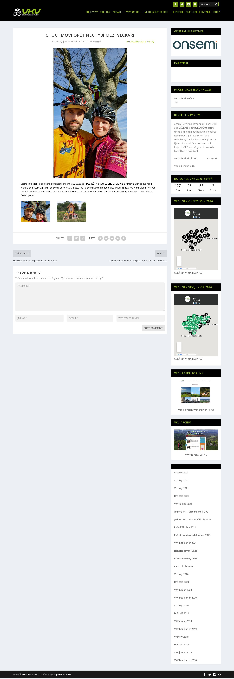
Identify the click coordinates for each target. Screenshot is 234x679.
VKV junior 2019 (183, 621)
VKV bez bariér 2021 (185, 543)
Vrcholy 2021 (181, 488)
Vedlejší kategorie (156, 13)
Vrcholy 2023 (181, 473)
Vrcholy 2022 (181, 481)
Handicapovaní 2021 (185, 551)
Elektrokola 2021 (183, 567)
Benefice (178, 13)
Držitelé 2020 (181, 582)
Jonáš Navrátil (63, 675)
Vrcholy (105, 13)
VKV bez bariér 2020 (185, 598)
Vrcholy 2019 (181, 606)
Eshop (216, 13)
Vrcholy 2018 (181, 637)
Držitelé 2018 (181, 645)
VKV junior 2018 (183, 653)
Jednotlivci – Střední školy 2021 (191, 512)
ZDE (192, 166)
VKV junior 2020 (183, 590)
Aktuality (134, 42)
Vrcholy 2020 (181, 574)
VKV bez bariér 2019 (185, 629)
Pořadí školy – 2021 (185, 528)
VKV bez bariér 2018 (185, 660)
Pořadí (117, 13)
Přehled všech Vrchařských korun (195, 410)
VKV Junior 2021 (183, 504)
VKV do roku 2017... (196, 455)
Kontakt (204, 13)
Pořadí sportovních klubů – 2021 (192, 535)
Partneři (191, 13)
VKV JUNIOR (132, 13)
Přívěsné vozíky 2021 (185, 559)
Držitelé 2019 (181, 614)
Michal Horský (146, 42)
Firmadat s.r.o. (29, 675)
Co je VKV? (92, 13)
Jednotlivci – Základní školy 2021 (192, 520)
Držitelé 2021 (181, 496)
